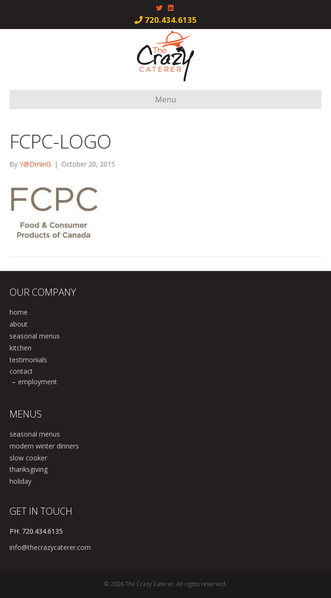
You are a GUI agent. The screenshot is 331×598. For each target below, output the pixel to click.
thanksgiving (29, 469)
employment (37, 381)
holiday (20, 481)
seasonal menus (35, 335)
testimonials (28, 359)
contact (21, 371)
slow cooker (28, 457)
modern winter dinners (44, 445)
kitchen (20, 347)
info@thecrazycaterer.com (50, 547)
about (19, 324)
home (19, 312)
